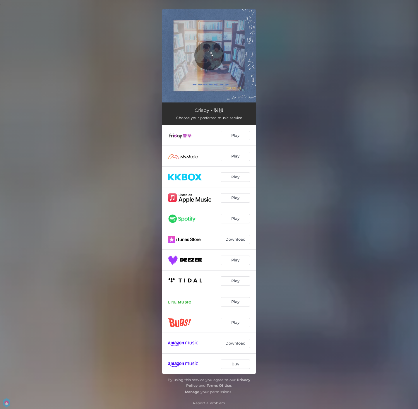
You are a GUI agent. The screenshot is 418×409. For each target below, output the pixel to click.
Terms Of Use (219, 385)
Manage (192, 392)
